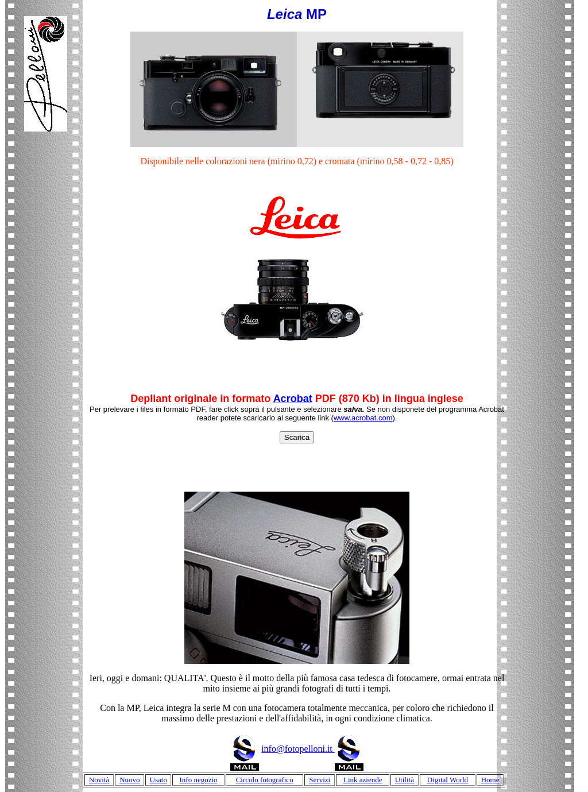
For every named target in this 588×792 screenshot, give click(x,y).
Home (490, 779)
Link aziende (362, 779)
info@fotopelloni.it (312, 749)
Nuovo (129, 779)
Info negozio (199, 779)
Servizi (319, 779)
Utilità (404, 779)
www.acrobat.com (363, 418)
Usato (158, 779)
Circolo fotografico (264, 779)
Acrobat (292, 398)
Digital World (447, 779)
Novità (99, 779)
